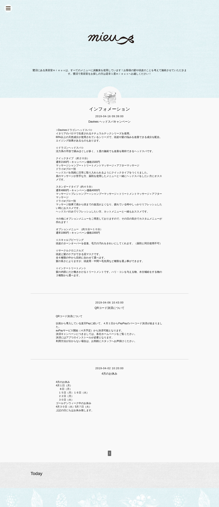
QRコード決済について (109, 308)
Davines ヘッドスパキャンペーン (109, 121)
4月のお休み (109, 373)
